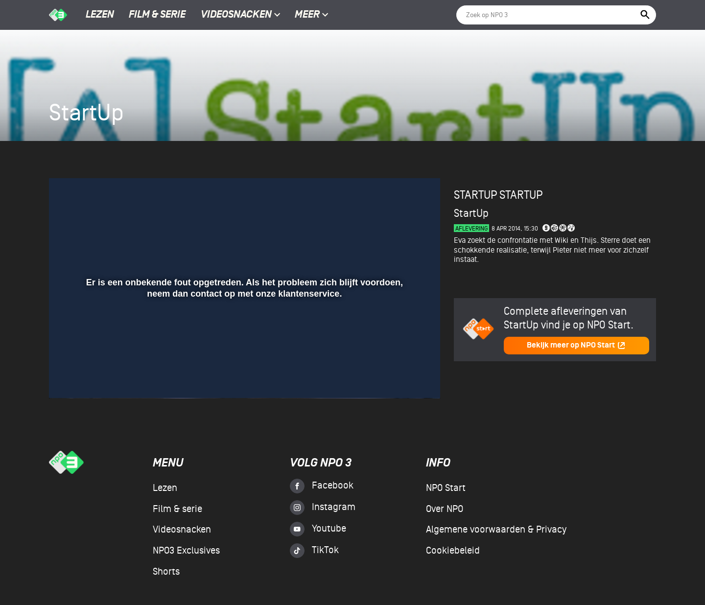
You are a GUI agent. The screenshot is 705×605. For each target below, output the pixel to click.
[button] (68, 377)
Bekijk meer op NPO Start (576, 345)
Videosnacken (236, 15)
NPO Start (446, 488)
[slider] (243, 356)
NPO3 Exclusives (186, 550)
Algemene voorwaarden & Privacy (496, 529)
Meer (312, 15)
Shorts (166, 571)
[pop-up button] (400, 377)
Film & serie (157, 15)
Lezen (100, 15)
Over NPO (444, 509)
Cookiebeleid (453, 550)
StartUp (520, 195)
